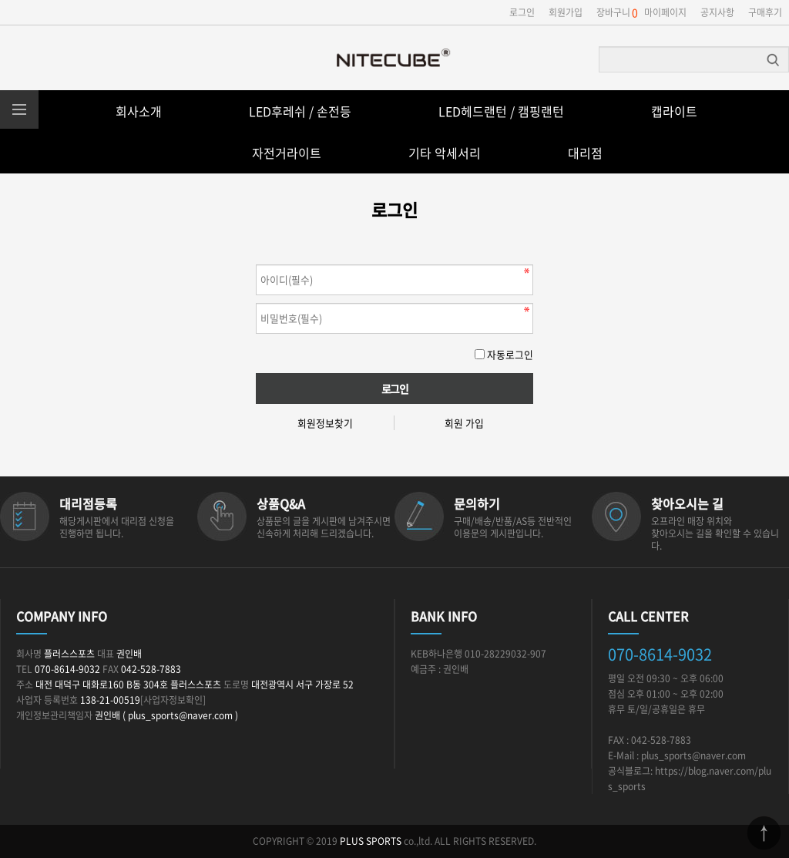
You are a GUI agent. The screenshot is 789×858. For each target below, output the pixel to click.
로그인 (522, 12)
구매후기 (765, 12)
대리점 (585, 152)
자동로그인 (510, 354)
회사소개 (139, 111)
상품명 (599, 47)
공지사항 (717, 12)
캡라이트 (674, 111)
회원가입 (566, 12)
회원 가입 (464, 423)
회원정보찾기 (325, 423)
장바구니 (613, 12)
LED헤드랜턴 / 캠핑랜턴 (501, 111)
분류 (19, 109)
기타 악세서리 (444, 152)
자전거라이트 (286, 152)
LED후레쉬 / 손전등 (300, 111)
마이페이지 (665, 12)
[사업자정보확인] (173, 700)
